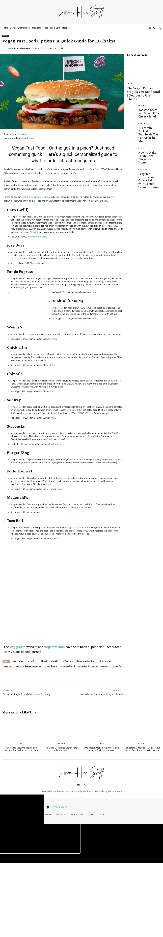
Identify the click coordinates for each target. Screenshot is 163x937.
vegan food (83, 741)
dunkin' (55, 736)
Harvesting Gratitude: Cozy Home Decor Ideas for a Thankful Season (142, 823)
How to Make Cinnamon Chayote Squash (101, 769)
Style (141, 819)
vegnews (105, 741)
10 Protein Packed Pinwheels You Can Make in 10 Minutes (147, 117)
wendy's (117, 741)
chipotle (44, 736)
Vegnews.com (55, 722)
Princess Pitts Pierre (21, 48)
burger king (17, 736)
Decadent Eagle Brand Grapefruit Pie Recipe (27, 769)
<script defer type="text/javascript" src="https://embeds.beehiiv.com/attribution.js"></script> (40, 901)
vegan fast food (67, 741)
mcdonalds (67, 736)
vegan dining (50, 741)
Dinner (141, 96)
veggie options (74, 527)
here (46, 263)
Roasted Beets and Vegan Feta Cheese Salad (147, 101)
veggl (95, 741)
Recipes (142, 126)
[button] (159, 28)
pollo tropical (104, 736)
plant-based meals (32, 197)
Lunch (141, 111)
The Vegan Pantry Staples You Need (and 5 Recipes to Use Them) (143, 88)
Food (5, 36)
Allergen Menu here (36, 236)
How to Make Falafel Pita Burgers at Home (148, 130)
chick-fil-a (31, 736)
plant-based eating (85, 736)
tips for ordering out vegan (28, 741)
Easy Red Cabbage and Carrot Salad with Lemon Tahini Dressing (149, 144)
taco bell (8, 741)
